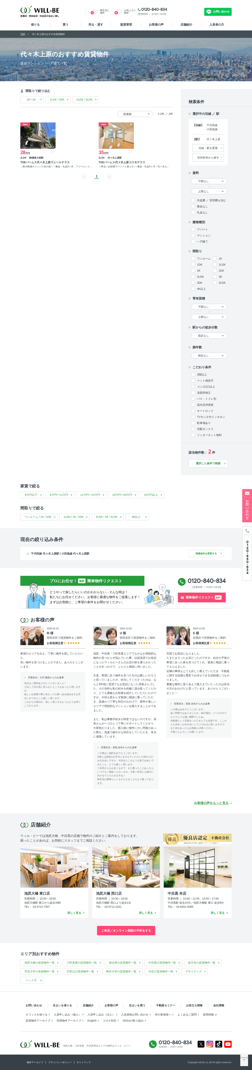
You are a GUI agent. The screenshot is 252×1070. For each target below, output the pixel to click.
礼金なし (202, 212)
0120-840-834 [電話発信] (207, 580)
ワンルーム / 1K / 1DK (37, 516)
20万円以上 (151, 494)
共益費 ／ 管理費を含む (211, 200)
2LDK (200, 276)
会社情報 (218, 1005)
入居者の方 (216, 24)
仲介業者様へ (163, 1014)
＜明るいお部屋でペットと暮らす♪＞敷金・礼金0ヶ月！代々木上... (77, 172)
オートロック (205, 410)
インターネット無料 (209, 435)
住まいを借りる (62, 1005)
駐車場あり (204, 422)
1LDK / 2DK (57, 99)
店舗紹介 (186, 24)
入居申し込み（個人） (67, 1014)
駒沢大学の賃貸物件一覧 (121, 971)
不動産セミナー (165, 1005)
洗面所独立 (204, 392)
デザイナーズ (193, 971)
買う (65, 24)
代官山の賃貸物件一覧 (80, 971)
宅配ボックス (205, 429)
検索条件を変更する (204, 553)
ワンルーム (204, 258)
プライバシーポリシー (60, 1062)
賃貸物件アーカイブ (38, 1020)
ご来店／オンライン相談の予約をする (126, 930)
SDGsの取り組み (133, 1020)
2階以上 (202, 374)
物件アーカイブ (35, 1062)
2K (198, 270)
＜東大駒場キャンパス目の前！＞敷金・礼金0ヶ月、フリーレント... (38, 173)
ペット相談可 (205, 380)
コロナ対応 (109, 1020)
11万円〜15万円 (90, 494)
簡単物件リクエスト (203, 597)
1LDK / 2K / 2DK (74, 516)
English (91, 1020)
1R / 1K (31, 99)
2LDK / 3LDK (84, 99)
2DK (221, 270)
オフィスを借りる (37, 1014)
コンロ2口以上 (206, 386)
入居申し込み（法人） (101, 1014)
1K (220, 258)
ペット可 (31, 980)
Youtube (228, 1044)
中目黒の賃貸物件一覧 (162, 962)
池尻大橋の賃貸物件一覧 (39, 962)
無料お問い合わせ (189, 11)
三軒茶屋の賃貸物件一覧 (82, 962)
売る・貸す (95, 24)
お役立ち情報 (194, 1005)
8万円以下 (31, 494)
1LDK (222, 264)
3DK (199, 282)
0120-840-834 (154, 9)
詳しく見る (74, 912)
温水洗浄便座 (205, 404)
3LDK (222, 282)
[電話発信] (247, 553)
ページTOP (244, 1062)
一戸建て (202, 241)
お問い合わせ (221, 11)
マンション (204, 235)
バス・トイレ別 (206, 398)
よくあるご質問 (187, 1014)
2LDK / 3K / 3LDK (106, 516)
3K (220, 276)
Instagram (209, 1044)
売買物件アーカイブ (69, 1020)
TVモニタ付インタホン (211, 416)
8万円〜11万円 (59, 494)
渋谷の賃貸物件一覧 (160, 971)
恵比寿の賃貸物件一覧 (122, 962)
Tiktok (218, 1044)
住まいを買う (137, 1005)
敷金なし (202, 206)
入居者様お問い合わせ (134, 1014)
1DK (199, 264)
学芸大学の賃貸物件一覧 (39, 971)
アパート (202, 229)
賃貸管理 (126, 24)
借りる (35, 24)
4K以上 (201, 288)
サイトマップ (83, 1062)
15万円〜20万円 (122, 494)
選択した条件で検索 (208, 463)
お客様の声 (156, 24)
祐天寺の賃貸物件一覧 (201, 962)
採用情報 (208, 1014)
